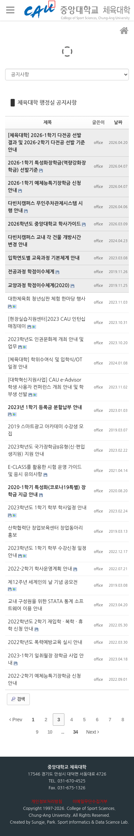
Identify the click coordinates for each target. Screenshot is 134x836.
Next (92, 732)
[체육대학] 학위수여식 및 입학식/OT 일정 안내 (45, 363)
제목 (48, 122)
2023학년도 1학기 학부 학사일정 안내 (47, 507)
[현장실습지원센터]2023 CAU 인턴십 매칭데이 (46, 323)
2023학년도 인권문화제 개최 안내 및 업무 (46, 343)
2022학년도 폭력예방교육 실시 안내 (45, 642)
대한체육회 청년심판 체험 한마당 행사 (46, 298)
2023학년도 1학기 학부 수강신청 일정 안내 (47, 552)
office (98, 142)
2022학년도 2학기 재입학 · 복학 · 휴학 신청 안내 (45, 625)
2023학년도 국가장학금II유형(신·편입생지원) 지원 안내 (46, 450)
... (62, 732)
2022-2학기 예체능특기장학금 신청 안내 (44, 680)
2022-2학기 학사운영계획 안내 (40, 568)
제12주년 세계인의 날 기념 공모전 (43, 582)
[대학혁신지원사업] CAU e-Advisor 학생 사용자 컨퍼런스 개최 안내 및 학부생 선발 (46, 387)
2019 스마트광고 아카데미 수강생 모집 (46, 430)
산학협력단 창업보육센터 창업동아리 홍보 (45, 532)
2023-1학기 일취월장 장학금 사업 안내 (46, 659)
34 (75, 732)
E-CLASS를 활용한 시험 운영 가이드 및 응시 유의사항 (45, 471)
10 (49, 732)
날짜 (118, 122)
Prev (15, 719)
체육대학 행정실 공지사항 (47, 102)
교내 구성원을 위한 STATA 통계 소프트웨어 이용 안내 (46, 605)
